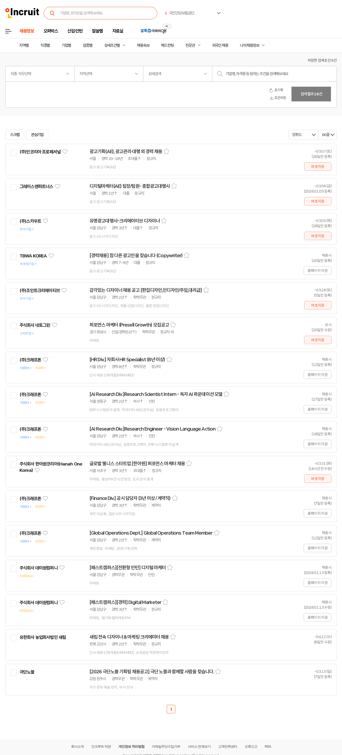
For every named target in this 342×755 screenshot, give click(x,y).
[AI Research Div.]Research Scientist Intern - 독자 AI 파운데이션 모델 (155, 394)
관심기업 (37, 134)
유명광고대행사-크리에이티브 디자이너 (124, 221)
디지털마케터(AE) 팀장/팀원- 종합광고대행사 (129, 186)
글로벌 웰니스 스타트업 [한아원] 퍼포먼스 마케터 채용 (137, 464)
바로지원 (317, 166)
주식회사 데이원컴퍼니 (38, 568)
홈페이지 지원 (318, 270)
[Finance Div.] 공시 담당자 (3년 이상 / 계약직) (130, 498)
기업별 (66, 45)
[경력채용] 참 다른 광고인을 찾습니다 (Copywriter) (136, 255)
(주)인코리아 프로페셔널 (40, 152)
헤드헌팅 (167, 45)
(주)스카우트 (30, 221)
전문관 (190, 45)
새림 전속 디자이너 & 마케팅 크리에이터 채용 (129, 637)
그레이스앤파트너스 (36, 186)
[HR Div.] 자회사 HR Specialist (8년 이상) (127, 359)
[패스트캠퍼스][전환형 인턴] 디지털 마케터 (127, 568)
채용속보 (143, 45)
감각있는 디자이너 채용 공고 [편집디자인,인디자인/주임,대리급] (145, 290)
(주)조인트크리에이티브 (39, 290)
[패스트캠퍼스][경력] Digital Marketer (125, 602)
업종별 (87, 45)
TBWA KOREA (33, 256)
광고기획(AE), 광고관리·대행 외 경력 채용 (125, 151)
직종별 (45, 45)
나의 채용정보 (249, 45)
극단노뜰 (26, 672)
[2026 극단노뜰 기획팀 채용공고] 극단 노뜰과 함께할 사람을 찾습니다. (151, 672)
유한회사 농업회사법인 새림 (42, 637)
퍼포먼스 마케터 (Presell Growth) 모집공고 (129, 325)
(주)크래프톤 (30, 360)
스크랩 (14, 134)
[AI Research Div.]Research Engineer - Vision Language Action (152, 429)
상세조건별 (112, 45)
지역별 (24, 45)
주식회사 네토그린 (34, 325)
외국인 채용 (220, 45)
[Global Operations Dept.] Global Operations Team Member (151, 533)
